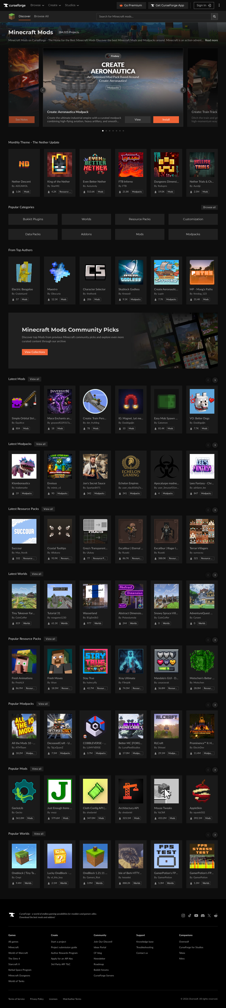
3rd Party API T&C (60, 964)
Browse (37, 5)
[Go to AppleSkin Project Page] (202, 799)
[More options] (219, 5)
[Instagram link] (183, 915)
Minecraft (13, 947)
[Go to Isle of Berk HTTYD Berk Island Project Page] (131, 864)
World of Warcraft (18, 953)
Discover (25, 16)
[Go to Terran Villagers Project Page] (202, 539)
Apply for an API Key (62, 959)
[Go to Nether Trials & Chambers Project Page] (202, 173)
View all (34, 379)
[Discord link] (203, 915)
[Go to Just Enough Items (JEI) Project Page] (59, 799)
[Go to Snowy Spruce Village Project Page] (166, 604)
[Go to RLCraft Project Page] (166, 734)
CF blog (98, 953)
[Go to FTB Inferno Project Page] (131, 173)
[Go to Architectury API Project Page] (131, 799)
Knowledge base (144, 942)
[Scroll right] (215, 380)
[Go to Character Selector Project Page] (95, 280)
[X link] (209, 915)
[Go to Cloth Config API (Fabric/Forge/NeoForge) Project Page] (95, 799)
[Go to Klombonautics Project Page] (24, 474)
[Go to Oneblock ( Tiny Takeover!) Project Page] (24, 864)
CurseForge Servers (104, 975)
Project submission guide (64, 947)
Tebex (182, 953)
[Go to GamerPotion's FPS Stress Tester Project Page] (202, 864)
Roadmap (99, 964)
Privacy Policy (37, 999)
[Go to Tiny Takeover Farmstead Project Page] (24, 604)
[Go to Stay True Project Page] (95, 669)
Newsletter (99, 959)
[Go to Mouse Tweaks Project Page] (166, 799)
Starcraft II (14, 964)
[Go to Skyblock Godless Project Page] (131, 280)
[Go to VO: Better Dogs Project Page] (202, 409)
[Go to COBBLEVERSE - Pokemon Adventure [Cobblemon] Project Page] (95, 734)
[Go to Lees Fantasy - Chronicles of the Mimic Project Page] (202, 474)
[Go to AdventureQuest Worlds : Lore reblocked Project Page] (202, 604)
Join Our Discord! (103, 942)
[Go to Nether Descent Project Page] (24, 173)
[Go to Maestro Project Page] (59, 280)
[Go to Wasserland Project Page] (95, 604)
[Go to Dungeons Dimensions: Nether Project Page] (166, 173)
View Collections (35, 352)
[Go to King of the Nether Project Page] (59, 173)
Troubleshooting (144, 947)
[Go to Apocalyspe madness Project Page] (166, 474)
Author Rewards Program (64, 953)
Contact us (142, 953)
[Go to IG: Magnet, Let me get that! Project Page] (131, 409)
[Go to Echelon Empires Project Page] (131, 474)
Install (166, 119)
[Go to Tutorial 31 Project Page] (59, 604)
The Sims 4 (14, 959)
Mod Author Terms (72, 999)
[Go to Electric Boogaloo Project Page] (24, 280)
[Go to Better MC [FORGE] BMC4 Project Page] (131, 734)
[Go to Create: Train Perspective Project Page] (95, 409)
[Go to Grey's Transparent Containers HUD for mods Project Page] (95, 539)
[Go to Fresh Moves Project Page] (59, 669)
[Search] (214, 16)
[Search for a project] (153, 17)
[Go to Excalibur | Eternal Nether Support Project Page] (131, 539)
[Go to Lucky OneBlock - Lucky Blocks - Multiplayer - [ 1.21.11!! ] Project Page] (59, 864)
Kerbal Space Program (19, 970)
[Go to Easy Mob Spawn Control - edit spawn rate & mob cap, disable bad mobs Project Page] (166, 409)
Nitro (182, 959)
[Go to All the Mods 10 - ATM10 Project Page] (24, 734)
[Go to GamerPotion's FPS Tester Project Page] (166, 864)
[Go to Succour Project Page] (24, 539)
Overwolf (184, 942)
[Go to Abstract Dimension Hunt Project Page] (131, 604)
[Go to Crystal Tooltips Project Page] (59, 539)
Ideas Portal (100, 947)
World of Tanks (16, 981)
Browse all (209, 207)
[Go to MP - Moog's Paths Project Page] (202, 280)
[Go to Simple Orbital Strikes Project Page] (24, 409)
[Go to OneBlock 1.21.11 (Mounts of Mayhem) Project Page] (95, 864)
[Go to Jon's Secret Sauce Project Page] (95, 474)
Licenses (53, 999)
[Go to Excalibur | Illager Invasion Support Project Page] (166, 539)
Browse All (41, 16)
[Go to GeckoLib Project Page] (24, 799)
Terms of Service (16, 999)
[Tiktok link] (190, 915)
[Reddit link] (216, 915)
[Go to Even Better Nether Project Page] (95, 173)
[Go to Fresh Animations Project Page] (24, 669)
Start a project (58, 942)
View (138, 119)
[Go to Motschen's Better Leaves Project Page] (202, 669)
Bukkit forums (101, 970)
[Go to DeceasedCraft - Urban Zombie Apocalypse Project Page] (59, 734)
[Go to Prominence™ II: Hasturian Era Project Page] (202, 734)
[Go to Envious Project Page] (59, 474)
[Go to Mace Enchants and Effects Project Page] (59, 409)
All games (13, 942)
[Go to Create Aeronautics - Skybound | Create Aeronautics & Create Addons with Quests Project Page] (166, 280)
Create (55, 5)
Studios (72, 5)
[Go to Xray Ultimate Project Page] (131, 669)
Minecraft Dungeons (19, 975)
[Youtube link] (196, 915)
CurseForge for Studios (191, 947)
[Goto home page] (14, 5)
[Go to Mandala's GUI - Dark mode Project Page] (166, 669)
